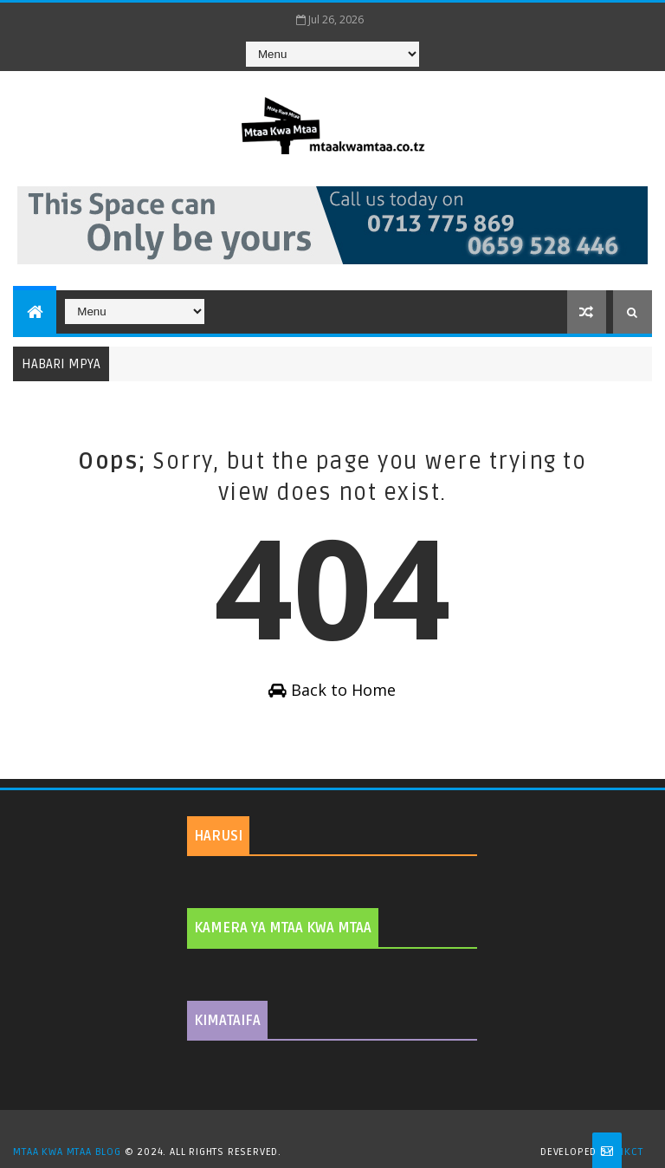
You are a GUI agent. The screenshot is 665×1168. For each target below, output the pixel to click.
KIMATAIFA (227, 1020)
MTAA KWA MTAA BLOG (66, 1151)
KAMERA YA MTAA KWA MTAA (282, 928)
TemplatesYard (338, 1130)
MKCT (629, 1151)
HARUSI (218, 836)
